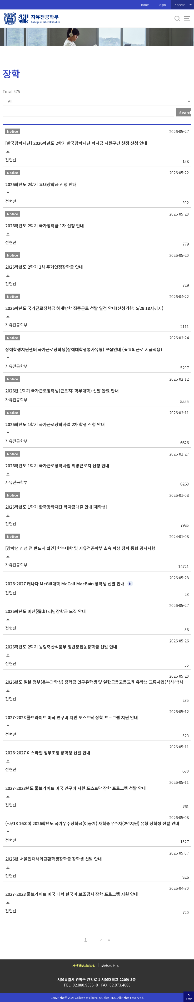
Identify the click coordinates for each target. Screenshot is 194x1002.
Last (108, 940)
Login (162, 4)
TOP (189, 999)
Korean (180, 4)
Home (144, 4)
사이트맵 (187, 18)
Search (185, 112)
